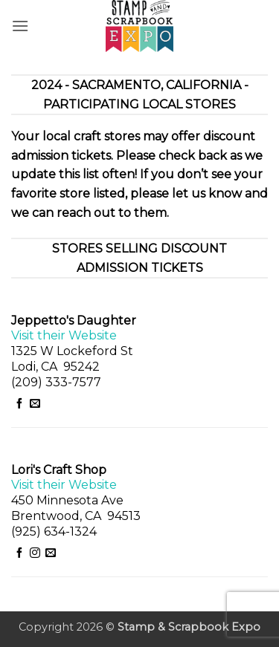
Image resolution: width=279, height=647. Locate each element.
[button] (20, 25)
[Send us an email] (34, 404)
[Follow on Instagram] (34, 553)
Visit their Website (64, 335)
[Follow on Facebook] (19, 404)
